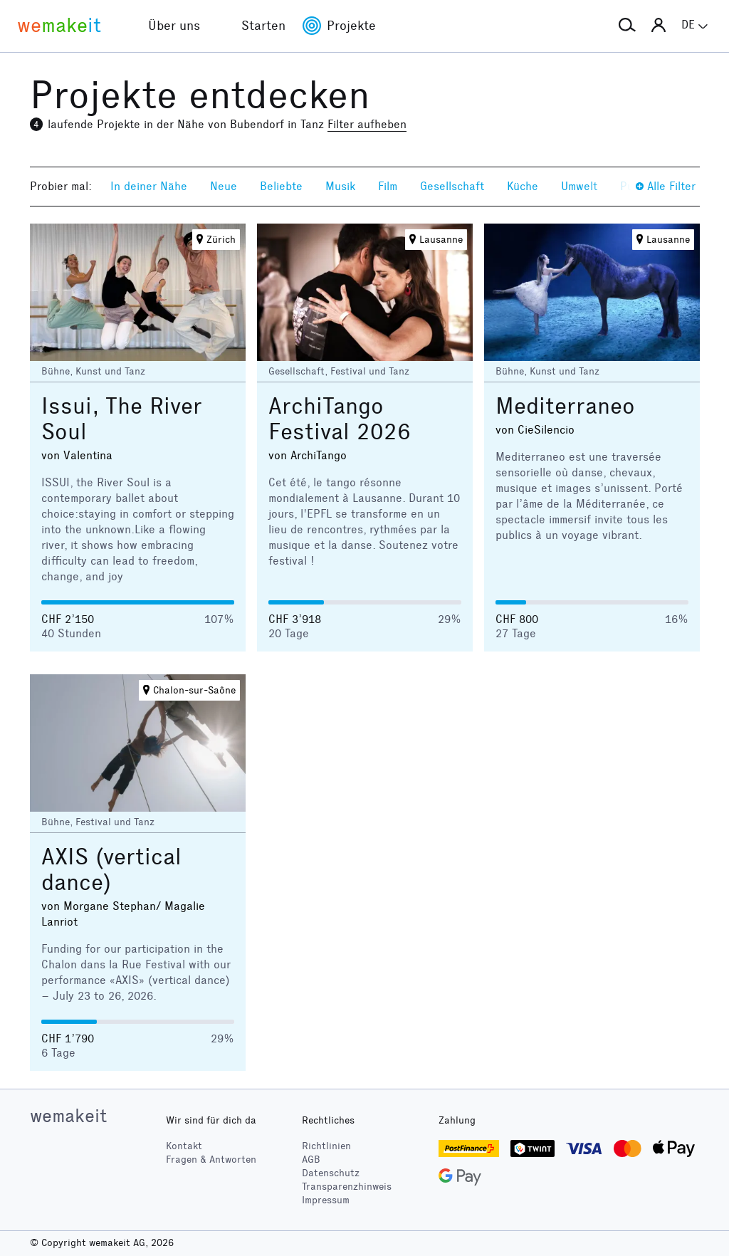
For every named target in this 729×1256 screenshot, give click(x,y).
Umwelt (579, 186)
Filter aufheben (367, 124)
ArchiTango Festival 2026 (339, 419)
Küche (522, 186)
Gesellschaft (452, 186)
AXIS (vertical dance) (111, 869)
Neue (223, 186)
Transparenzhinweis (347, 1187)
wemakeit (68, 1115)
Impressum (326, 1200)
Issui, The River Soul (121, 419)
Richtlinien (326, 1146)
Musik (340, 186)
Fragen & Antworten (211, 1159)
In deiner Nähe (148, 186)
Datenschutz (331, 1173)
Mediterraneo (565, 406)
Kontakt (184, 1146)
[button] (627, 25)
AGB (311, 1159)
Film (387, 186)
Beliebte (281, 186)
